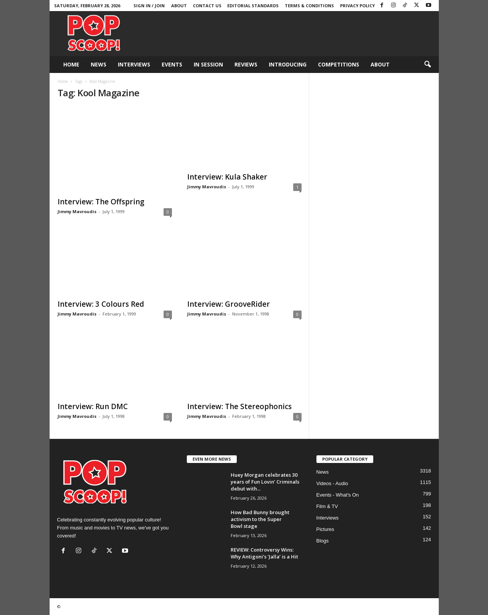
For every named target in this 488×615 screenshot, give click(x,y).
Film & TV (327, 506)
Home (71, 64)
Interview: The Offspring (101, 202)
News (98, 64)
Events (172, 64)
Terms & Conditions (309, 5)
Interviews (134, 64)
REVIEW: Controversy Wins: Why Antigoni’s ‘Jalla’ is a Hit (264, 553)
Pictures (325, 529)
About (179, 5)
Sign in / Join (149, 5)
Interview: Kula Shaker (227, 177)
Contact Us (207, 5)
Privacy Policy (357, 5)
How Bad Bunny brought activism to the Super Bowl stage (260, 519)
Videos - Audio (332, 483)
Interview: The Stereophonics (239, 406)
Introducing (288, 64)
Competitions (338, 64)
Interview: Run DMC (93, 406)
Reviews (245, 64)
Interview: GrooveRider (228, 304)
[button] (427, 64)
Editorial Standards (253, 5)
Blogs (322, 541)
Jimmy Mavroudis (77, 211)
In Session (208, 64)
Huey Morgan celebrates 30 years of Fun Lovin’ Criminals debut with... (265, 481)
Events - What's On (337, 495)
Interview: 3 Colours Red (101, 304)
